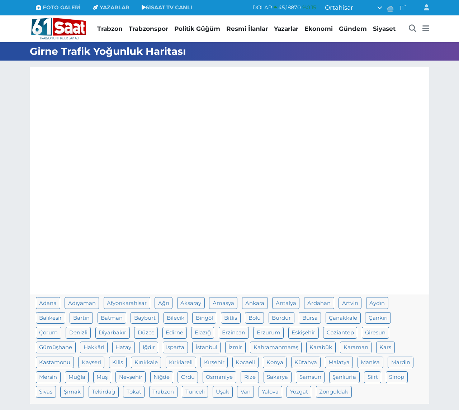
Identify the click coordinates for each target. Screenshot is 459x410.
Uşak (222, 391)
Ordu (188, 377)
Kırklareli (181, 362)
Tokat (134, 391)
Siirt (373, 377)
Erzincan (233, 332)
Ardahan (319, 303)
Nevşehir (130, 377)
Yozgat (299, 391)
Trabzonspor (148, 28)
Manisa (370, 362)
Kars (385, 347)
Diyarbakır (112, 332)
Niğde (161, 377)
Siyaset (384, 28)
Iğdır (149, 347)
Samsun (310, 377)
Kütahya (305, 362)
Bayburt (145, 318)
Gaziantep (340, 332)
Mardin (400, 362)
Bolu (255, 318)
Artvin (350, 303)
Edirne (174, 332)
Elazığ (203, 332)
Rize (250, 377)
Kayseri (91, 362)
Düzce (146, 332)
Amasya (223, 303)
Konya (274, 362)
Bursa (310, 318)
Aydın (377, 303)
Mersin (48, 377)
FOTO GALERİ (58, 7)
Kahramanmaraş (276, 347)
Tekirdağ (103, 391)
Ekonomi (318, 28)
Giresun (375, 332)
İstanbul (206, 347)
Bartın (81, 318)
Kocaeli (245, 362)
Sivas (45, 391)
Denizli (78, 332)
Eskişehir (303, 332)
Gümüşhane (55, 347)
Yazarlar (286, 28)
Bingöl (204, 318)
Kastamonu (54, 362)
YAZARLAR (111, 7)
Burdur (281, 318)
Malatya (339, 362)
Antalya (286, 303)
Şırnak (72, 391)
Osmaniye (219, 377)
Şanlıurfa (344, 377)
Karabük (320, 347)
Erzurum (268, 332)
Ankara (254, 303)
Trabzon (110, 28)
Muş (102, 377)
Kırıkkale (146, 362)
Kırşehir (214, 362)
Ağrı (163, 303)
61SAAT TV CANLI (167, 7)
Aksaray (190, 303)
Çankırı (378, 318)
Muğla (76, 377)
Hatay (123, 347)
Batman (112, 318)
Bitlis (230, 318)
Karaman (356, 347)
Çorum (48, 332)
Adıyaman (82, 303)
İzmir (235, 347)
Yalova (270, 391)
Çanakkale (343, 318)
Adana (48, 303)
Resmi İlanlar (247, 28)
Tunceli (195, 391)
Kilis (117, 362)
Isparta (175, 347)
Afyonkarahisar (127, 303)
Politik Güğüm (197, 28)
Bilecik (175, 318)
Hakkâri (94, 347)
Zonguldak (333, 391)
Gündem (353, 28)
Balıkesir (50, 318)
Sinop (396, 377)
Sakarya (277, 377)
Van (246, 391)
